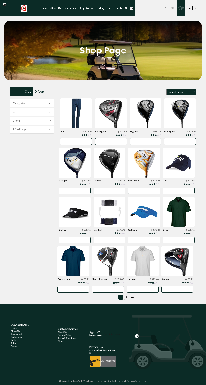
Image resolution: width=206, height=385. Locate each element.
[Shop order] (181, 92)
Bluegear (63, 180)
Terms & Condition (68, 341)
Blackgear (169, 131)
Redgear (165, 279)
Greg (165, 229)
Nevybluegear (99, 279)
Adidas (64, 131)
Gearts (97, 180)
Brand (16, 120)
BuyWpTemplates (137, 381)
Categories (19, 103)
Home (44, 8)
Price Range (19, 129)
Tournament (70, 8)
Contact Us (122, 8)
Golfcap (132, 229)
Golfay (62, 229)
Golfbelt (98, 229)
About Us (55, 8)
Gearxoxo (133, 180)
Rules (110, 8)
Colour (16, 111)
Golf (165, 180)
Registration (87, 8)
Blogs (64, 343)
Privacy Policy (67, 339)
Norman (131, 279)
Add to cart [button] (76, 141)
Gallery (101, 8)
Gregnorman (64, 279)
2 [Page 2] (126, 297)
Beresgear (100, 131)
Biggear (134, 131)
